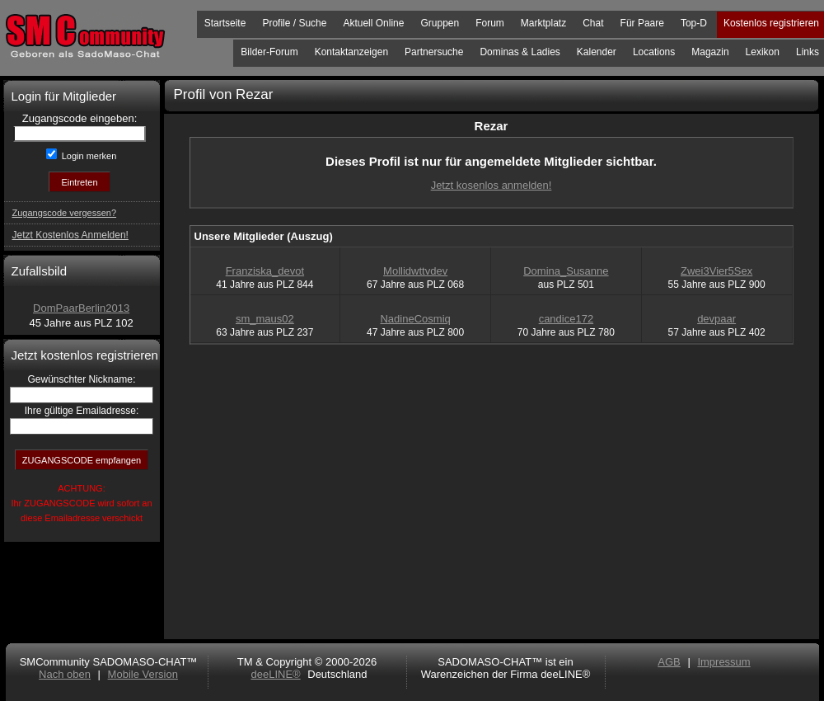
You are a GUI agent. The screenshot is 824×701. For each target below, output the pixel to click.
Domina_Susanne (565, 271)
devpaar (716, 319)
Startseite (225, 23)
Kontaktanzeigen (351, 52)
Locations (654, 52)
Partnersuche (434, 52)
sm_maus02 (265, 319)
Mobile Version (143, 674)
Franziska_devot (265, 271)
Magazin (709, 52)
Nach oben (65, 674)
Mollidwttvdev (415, 271)
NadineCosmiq (415, 319)
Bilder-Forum (269, 52)
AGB (669, 662)
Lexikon (763, 52)
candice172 (566, 319)
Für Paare (642, 23)
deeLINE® (275, 674)
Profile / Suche (294, 23)
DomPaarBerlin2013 (81, 308)
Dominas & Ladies (519, 52)
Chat (593, 23)
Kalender (596, 52)
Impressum (723, 662)
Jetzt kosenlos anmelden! (491, 185)
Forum (489, 23)
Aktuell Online (373, 23)
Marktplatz (543, 23)
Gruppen (439, 23)
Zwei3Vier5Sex (716, 271)
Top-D (694, 23)
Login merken (88, 156)
